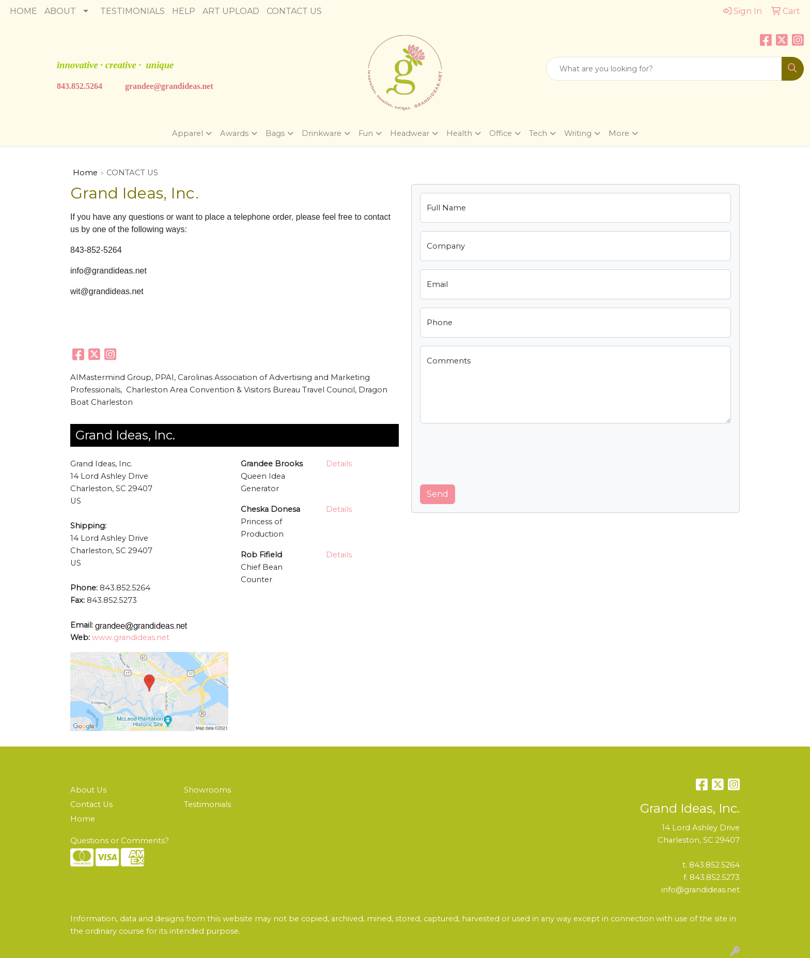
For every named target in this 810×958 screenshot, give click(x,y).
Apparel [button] (187, 133)
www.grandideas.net (130, 637)
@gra (163, 86)
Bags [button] (275, 133)
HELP (183, 11)
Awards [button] (234, 133)
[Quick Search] (664, 69)
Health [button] (459, 133)
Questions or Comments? (119, 840)
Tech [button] (538, 133)
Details (339, 463)
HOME (23, 11)
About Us (88, 790)
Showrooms (207, 790)
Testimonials (207, 804)
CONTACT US (294, 11)
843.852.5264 (79, 86)
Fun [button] (366, 133)
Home (85, 172)
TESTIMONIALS (132, 11)
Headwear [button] (409, 133)
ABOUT (60, 11)
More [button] (619, 133)
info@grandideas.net (700, 889)
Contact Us (91, 804)
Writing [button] (577, 133)
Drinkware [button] (321, 133)
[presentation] (498, 452)
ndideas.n (190, 86)
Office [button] (500, 133)
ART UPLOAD (230, 11)
